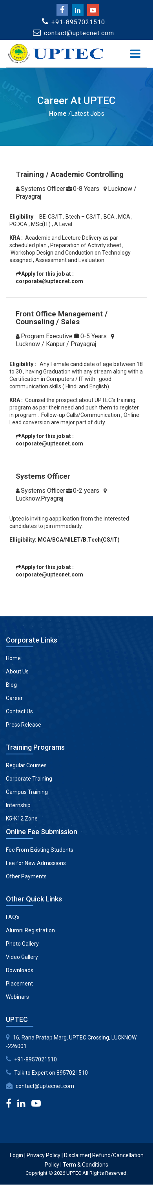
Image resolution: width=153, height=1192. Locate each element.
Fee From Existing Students (39, 850)
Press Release (23, 725)
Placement (19, 983)
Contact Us (19, 711)
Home (58, 113)
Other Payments (26, 876)
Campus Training (27, 792)
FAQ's (13, 917)
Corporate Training (29, 779)
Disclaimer (77, 1155)
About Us (17, 671)
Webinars (17, 997)
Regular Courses (26, 765)
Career (14, 698)
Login (16, 1155)
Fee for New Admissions (36, 863)
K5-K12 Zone (22, 818)
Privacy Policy (43, 1155)
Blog (11, 685)
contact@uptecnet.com (45, 1086)
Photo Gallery (22, 944)
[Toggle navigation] (135, 53)
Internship (18, 805)
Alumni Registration (30, 930)
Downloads (19, 970)
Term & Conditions (85, 1164)
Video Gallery (22, 957)
